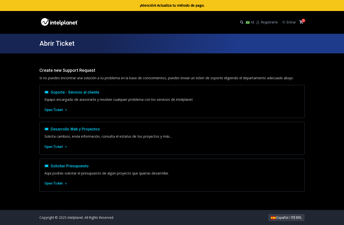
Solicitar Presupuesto (66, 166)
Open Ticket (55, 110)
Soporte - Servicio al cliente (71, 92)
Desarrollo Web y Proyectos (72, 129)
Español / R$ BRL (286, 217)
